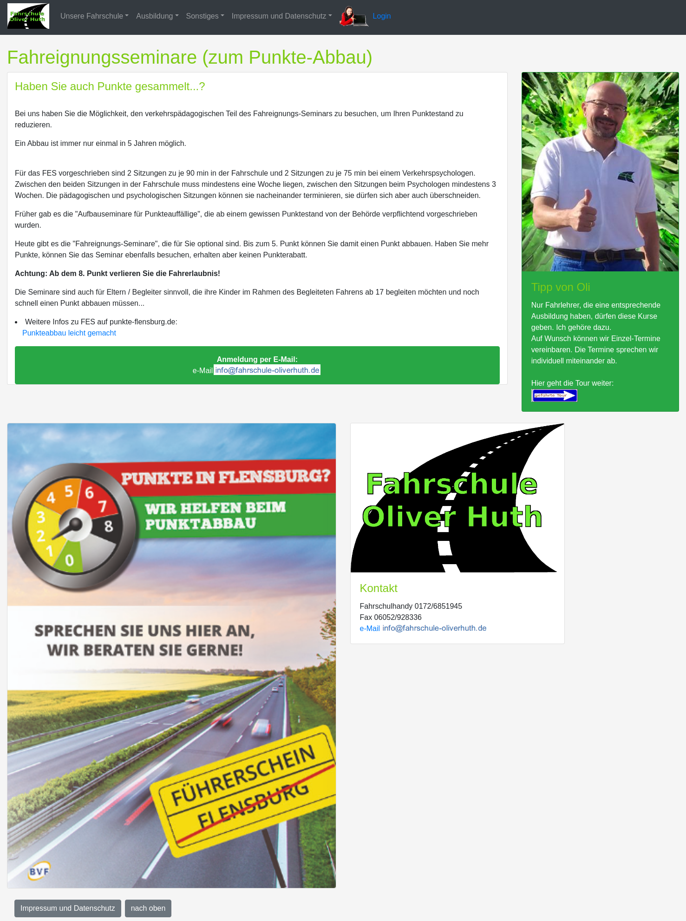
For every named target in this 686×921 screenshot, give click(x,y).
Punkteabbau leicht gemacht (69, 333)
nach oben (148, 908)
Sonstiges (202, 16)
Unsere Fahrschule (91, 16)
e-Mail (256, 365)
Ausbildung (154, 16)
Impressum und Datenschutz (279, 16)
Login (382, 16)
